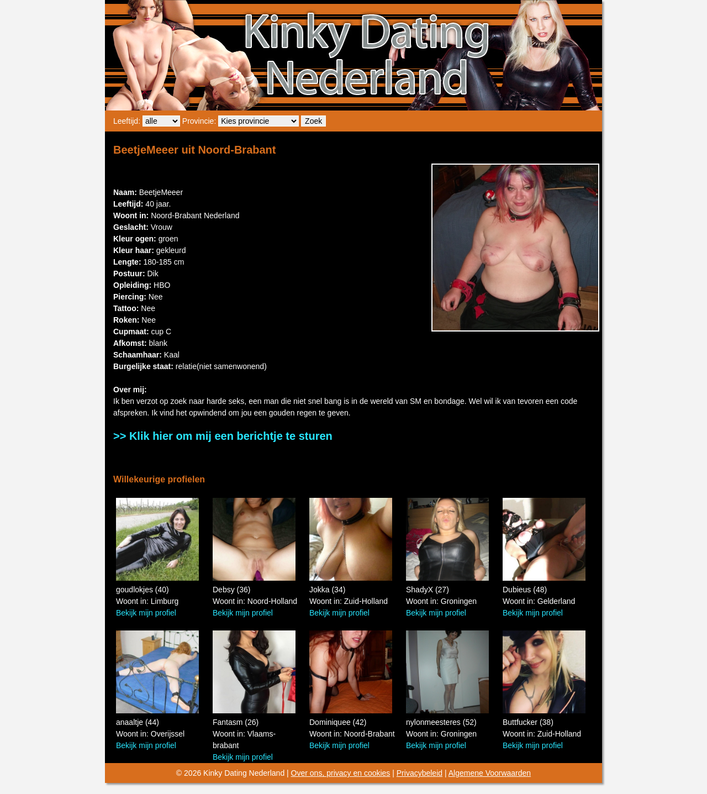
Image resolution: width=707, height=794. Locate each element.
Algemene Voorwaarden (490, 773)
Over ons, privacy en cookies (341, 773)
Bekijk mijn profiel (146, 612)
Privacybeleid (419, 773)
